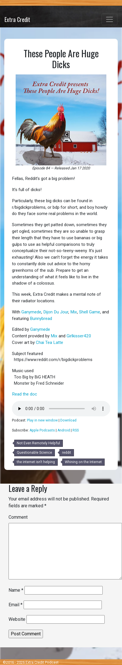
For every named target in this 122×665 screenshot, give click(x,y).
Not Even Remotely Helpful (38, 443)
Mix (73, 312)
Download (68, 420)
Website (17, 619)
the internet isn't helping (36, 462)
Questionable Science (34, 453)
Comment (18, 517)
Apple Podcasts (42, 430)
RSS (76, 430)
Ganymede (31, 312)
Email (15, 604)
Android (63, 430)
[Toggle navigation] (109, 19)
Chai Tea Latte (49, 342)
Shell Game (89, 312)
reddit (66, 453)
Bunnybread (41, 318)
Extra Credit (17, 19)
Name (16, 590)
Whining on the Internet (83, 462)
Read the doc (24, 394)
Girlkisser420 (79, 335)
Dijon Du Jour (55, 312)
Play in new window (42, 420)
